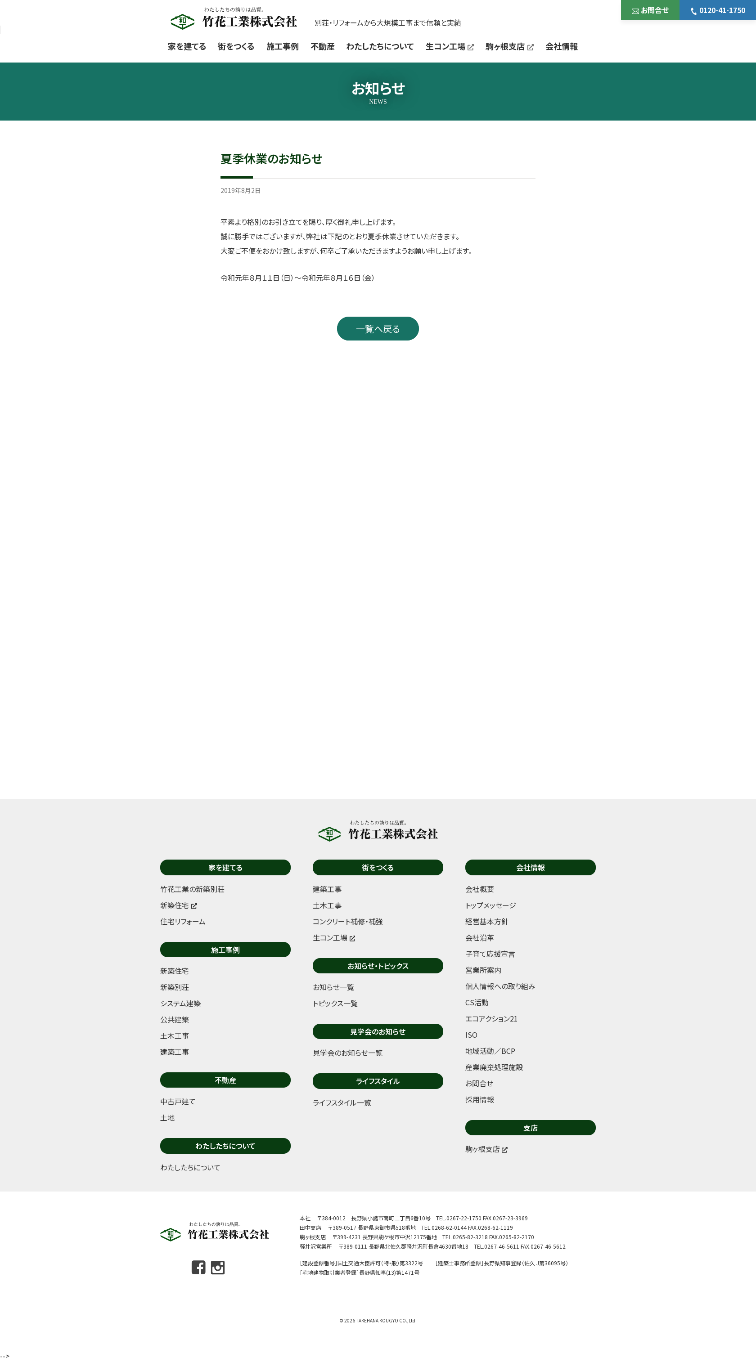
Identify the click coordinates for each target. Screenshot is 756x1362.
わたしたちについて (380, 46)
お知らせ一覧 (333, 986)
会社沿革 (479, 937)
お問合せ (650, 9)
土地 (167, 1117)
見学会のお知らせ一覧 (347, 1052)
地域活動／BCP (490, 1050)
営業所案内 (483, 969)
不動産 (322, 46)
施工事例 (282, 46)
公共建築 (174, 1019)
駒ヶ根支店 (510, 46)
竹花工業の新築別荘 (192, 888)
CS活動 (477, 1002)
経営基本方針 (486, 921)
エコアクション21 (491, 1018)
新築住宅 (174, 970)
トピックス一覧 (335, 1003)
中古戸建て (178, 1101)
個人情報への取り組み (500, 986)
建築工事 (174, 1051)
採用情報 (479, 1099)
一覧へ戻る (378, 328)
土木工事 (174, 1035)
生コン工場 (450, 46)
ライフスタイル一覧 (342, 1102)
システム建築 (180, 1003)
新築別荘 (174, 986)
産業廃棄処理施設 (494, 1067)
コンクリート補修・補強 (348, 921)
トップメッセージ (490, 905)
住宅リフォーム (183, 921)
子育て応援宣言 (490, 953)
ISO (471, 1034)
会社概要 (479, 888)
